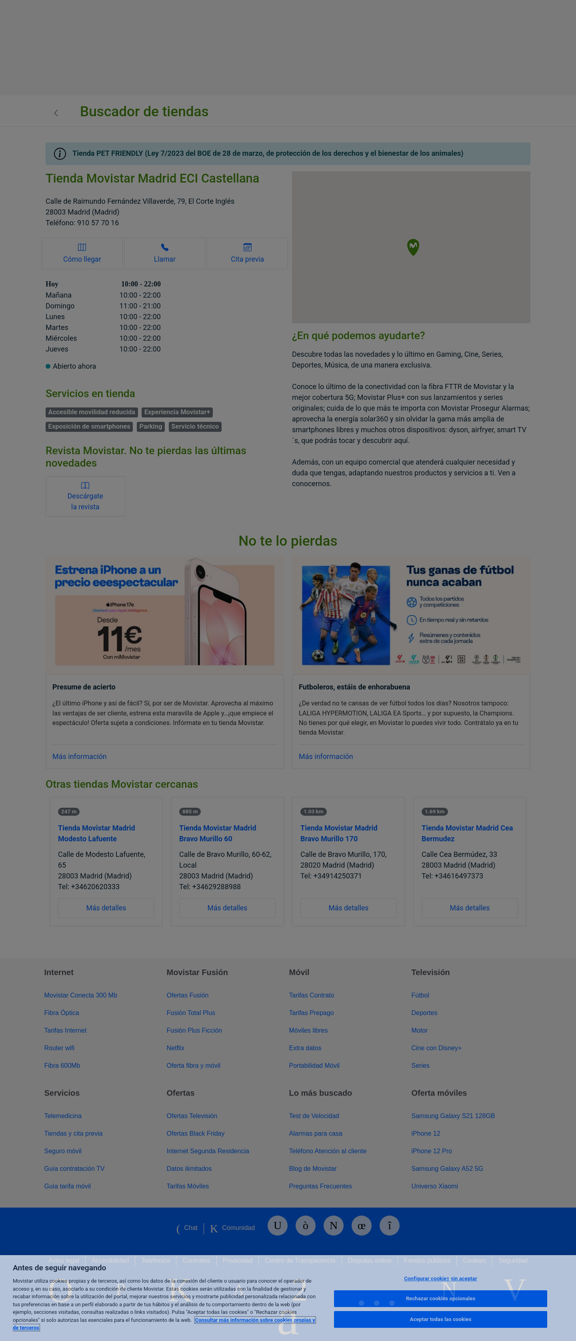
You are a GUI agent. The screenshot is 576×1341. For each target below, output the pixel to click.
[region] (288, 1298)
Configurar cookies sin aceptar (440, 1278)
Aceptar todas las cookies (441, 1319)
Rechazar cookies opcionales (440, 1298)
